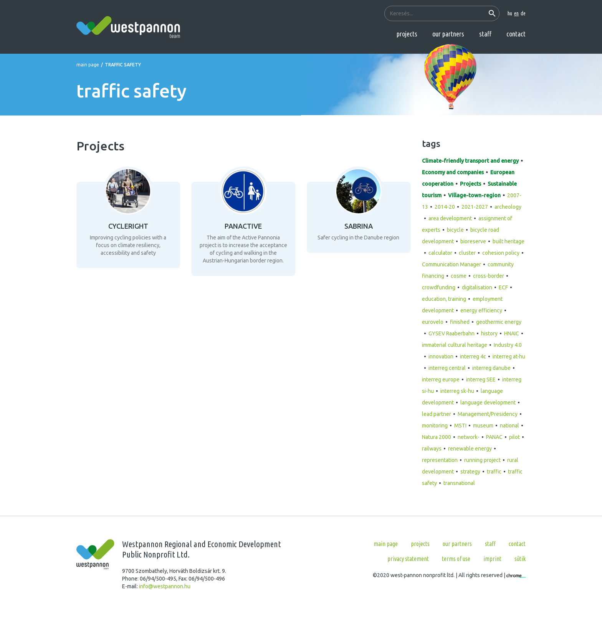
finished (460, 322)
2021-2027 (474, 207)
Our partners (448, 34)
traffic (494, 472)
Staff (485, 34)
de (523, 13)
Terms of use (456, 558)
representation (440, 460)
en (516, 13)
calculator (440, 253)
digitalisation (477, 287)
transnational (459, 483)
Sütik (520, 558)
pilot (514, 437)
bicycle (455, 230)
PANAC (494, 437)
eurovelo (432, 322)
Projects (407, 34)
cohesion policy (500, 253)
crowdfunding (438, 287)
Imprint (492, 558)
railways (432, 448)
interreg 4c (473, 356)
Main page (87, 64)
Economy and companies (453, 172)
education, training (444, 299)
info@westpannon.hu (164, 586)
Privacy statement (408, 558)
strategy (470, 472)
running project (482, 460)
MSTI (460, 425)
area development (450, 218)
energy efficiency (481, 310)
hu (510, 13)
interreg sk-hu (457, 391)
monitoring (435, 425)
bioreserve (473, 241)
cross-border (488, 276)
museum (483, 425)
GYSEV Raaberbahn (451, 333)
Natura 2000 (436, 437)
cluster (467, 253)
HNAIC (511, 333)
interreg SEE (481, 379)
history (489, 333)
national (509, 425)
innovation (440, 356)
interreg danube (491, 368)
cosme (458, 276)
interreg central (447, 368)
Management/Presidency (488, 414)
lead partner (436, 414)
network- (469, 437)
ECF (503, 287)
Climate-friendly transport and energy (470, 161)
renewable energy (470, 448)
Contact (516, 34)
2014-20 (445, 207)
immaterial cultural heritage (454, 345)
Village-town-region (474, 195)
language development (488, 402)
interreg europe (441, 379)
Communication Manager (451, 264)
